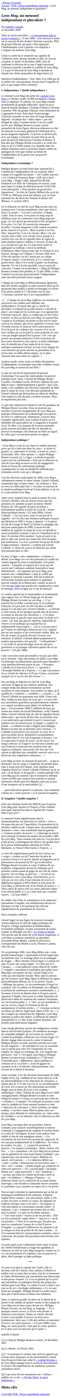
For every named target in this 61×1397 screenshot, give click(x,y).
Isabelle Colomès (14, 26)
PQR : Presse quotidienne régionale (29, 5)
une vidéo (15, 585)
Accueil (5, 5)
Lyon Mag (6, 1394)
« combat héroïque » (46, 1360)
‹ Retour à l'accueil (11, 2)
